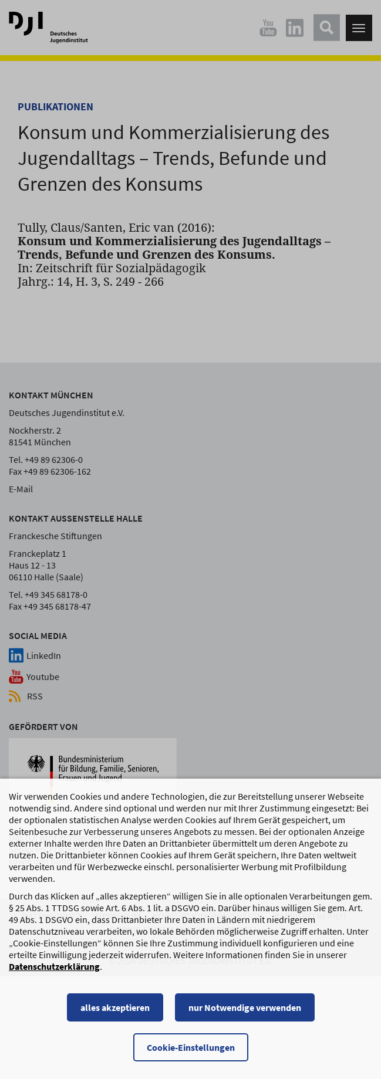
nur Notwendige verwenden (244, 1015)
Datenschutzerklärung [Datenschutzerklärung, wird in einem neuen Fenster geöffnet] (54, 974)
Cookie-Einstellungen (191, 1055)
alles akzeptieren (115, 1015)
